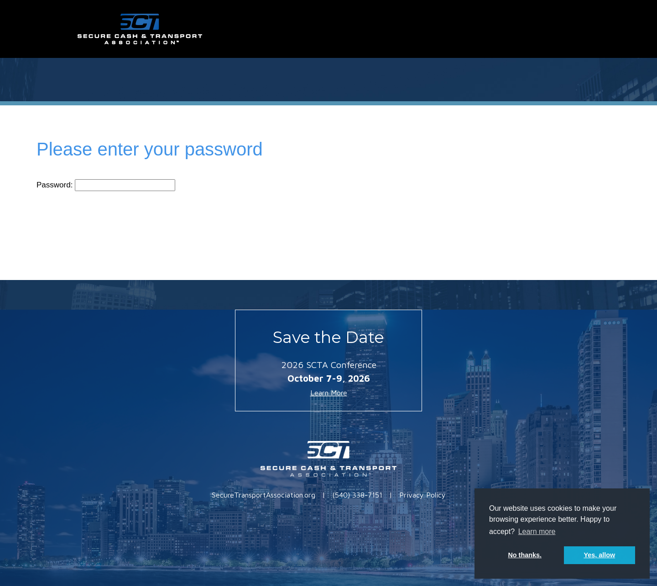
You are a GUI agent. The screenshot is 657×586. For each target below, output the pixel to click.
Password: (105, 185)
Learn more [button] (537, 531)
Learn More (328, 393)
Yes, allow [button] (599, 555)
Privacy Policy (422, 495)
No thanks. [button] (525, 555)
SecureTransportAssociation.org (263, 495)
